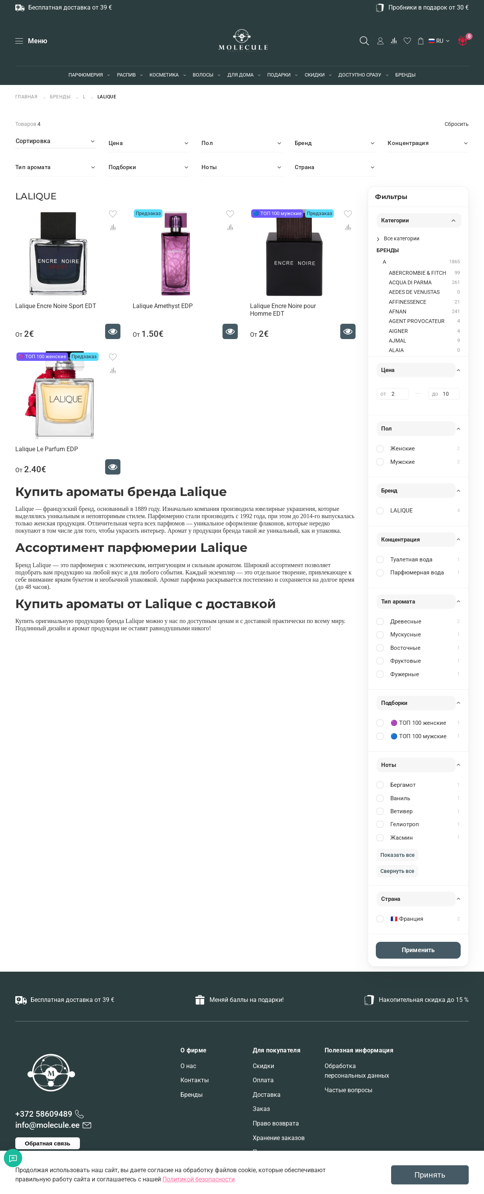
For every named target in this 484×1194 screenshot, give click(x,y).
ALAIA (396, 350)
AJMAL (397, 341)
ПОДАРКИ (279, 75)
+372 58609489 (43, 1114)
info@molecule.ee (47, 1125)
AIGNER (398, 331)
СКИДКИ (315, 75)
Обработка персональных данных (357, 1071)
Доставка (267, 1094)
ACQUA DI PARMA (410, 282)
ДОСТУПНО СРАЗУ (359, 75)
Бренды (191, 1094)
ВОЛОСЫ (203, 75)
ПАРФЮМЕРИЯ (85, 75)
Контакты (194, 1080)
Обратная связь (47, 1143)
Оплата (263, 1080)
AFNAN (397, 311)
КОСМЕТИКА (164, 75)
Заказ (261, 1108)
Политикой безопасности (198, 1179)
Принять (429, 1174)
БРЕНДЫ (405, 75)
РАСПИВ (126, 75)
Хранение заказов (279, 1138)
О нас (188, 1066)
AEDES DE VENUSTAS (414, 292)
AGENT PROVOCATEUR (417, 321)
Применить (418, 950)
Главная (27, 97)
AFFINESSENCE (407, 302)
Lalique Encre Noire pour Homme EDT (283, 309)
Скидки (263, 1066)
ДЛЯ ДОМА (240, 75)
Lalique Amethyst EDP (163, 306)
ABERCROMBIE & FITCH (417, 273)
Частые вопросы (348, 1090)
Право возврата (276, 1123)
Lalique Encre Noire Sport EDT (55, 306)
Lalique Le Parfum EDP (46, 449)
